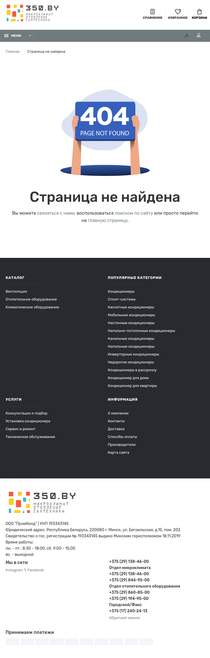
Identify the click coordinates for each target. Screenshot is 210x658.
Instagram (14, 570)
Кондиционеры (121, 291)
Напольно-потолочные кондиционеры (141, 331)
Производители (122, 445)
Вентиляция (16, 291)
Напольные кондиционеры (131, 346)
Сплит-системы (122, 299)
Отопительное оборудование (31, 299)
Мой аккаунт (199, 35)
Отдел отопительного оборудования (144, 586)
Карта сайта (118, 452)
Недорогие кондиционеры (131, 362)
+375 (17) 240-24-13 (128, 611)
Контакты (116, 421)
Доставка (116, 429)
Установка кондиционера (28, 421)
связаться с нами (55, 213)
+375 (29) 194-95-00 (129, 598)
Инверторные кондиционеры (133, 354)
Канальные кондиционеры (131, 338)
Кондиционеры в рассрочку (132, 370)
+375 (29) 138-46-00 (129, 561)
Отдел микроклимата (129, 567)
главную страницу (107, 220)
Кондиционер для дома (128, 378)
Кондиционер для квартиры (132, 386)
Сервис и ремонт (20, 429)
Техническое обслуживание (30, 437)
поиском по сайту (134, 213)
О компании (118, 413)
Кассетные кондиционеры (131, 307)
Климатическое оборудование (32, 307)
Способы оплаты (122, 437)
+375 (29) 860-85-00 (129, 592)
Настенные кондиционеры (131, 323)
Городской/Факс (125, 604)
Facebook (36, 570)
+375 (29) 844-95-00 (129, 580)
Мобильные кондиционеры (131, 315)
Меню (12, 36)
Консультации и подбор (26, 413)
